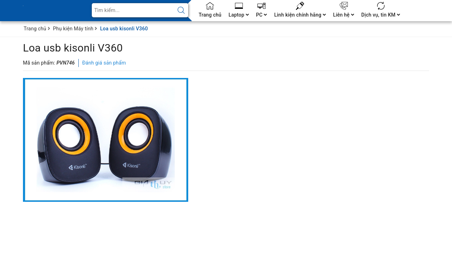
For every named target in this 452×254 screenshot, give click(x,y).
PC (261, 15)
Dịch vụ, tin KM (380, 15)
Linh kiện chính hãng (300, 15)
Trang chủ (210, 15)
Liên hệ (343, 15)
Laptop (238, 15)
